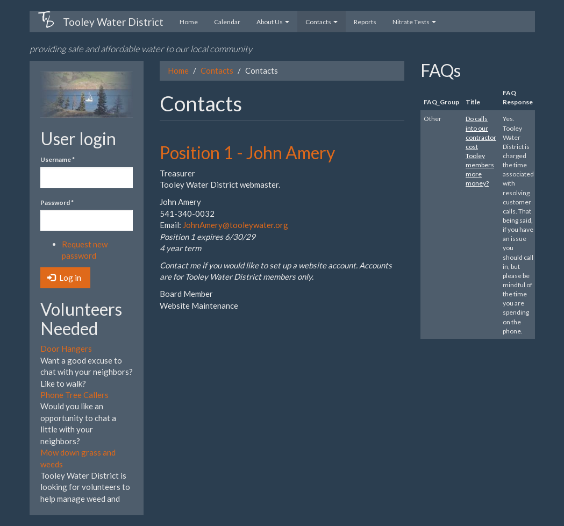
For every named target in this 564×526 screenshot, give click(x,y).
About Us (272, 22)
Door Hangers (66, 348)
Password (57, 202)
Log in (64, 277)
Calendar (227, 22)
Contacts (321, 22)
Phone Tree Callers (74, 395)
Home (189, 22)
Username (57, 159)
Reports (365, 22)
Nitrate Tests (414, 22)
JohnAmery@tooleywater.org (235, 225)
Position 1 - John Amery (247, 152)
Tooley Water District (113, 22)
